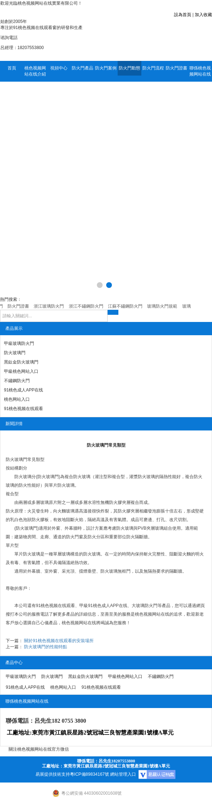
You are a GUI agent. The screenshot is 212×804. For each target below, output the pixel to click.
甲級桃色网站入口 (21, 371)
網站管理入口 (123, 774)
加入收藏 (203, 14)
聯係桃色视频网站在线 (200, 71)
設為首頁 (182, 14)
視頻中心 (58, 68)
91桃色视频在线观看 (23, 408)
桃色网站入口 (17, 399)
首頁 (12, 68)
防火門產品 (82, 68)
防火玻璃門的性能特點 (45, 646)
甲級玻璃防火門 (19, 343)
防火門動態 (129, 68)
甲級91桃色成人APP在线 (103, 605)
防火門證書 (176, 68)
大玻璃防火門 (144, 605)
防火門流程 (153, 68)
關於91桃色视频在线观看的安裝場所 (58, 640)
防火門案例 (106, 68)
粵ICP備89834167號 (89, 774)
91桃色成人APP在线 (23, 390)
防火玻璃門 (14, 352)
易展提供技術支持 (53, 774)
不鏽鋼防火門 (17, 380)
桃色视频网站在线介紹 (35, 71)
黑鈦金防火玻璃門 (21, 362)
